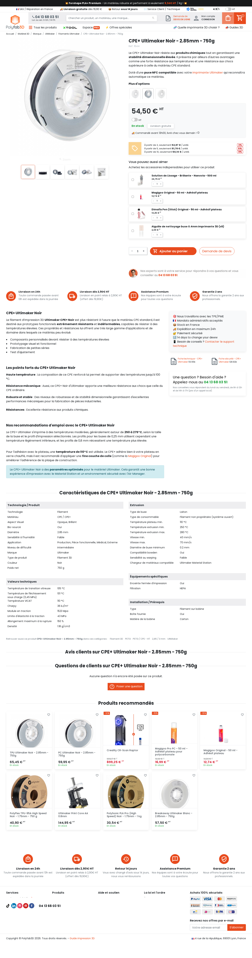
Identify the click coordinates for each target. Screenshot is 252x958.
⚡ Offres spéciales (118, 27)
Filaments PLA (60, 911)
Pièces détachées (63, 928)
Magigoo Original (139, 456)
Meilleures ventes (16, 911)
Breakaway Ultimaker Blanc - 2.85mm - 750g (173, 815)
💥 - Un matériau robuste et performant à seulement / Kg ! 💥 (126, 3)
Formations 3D (15, 919)
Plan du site (151, 919)
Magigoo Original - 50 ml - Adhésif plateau (220, 752)
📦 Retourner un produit (112, 907)
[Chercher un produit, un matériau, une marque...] (111, 18)
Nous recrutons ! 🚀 (156, 915)
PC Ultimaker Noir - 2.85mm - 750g (76, 754)
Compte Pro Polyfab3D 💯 (22, 902)
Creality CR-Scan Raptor (122, 750)
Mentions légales (154, 907)
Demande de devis (217, 251)
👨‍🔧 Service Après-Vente (112, 911)
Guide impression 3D (82, 952)
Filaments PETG (61, 915)
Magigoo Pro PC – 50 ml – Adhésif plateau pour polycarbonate (171, 751)
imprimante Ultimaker (207, 73)
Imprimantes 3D (62, 898)
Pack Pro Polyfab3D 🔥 (19, 898)
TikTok (7, 942)
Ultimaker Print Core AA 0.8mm (73, 815)
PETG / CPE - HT (141, 638)
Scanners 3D (59, 902)
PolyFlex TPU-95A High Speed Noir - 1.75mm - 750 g (28, 815)
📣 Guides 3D (234, 27)
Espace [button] (91, 27)
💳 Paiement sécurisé (111, 902)
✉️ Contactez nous (109, 919)
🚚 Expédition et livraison (113, 898)
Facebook (31, 942)
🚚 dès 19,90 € (81, 9)
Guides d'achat (15, 907)
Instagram (19, 942)
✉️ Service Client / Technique (162, 9)
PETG (128, 638)
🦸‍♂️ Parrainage (106, 915)
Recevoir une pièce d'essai (22, 923)
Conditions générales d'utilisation (164, 902)
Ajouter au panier (170, 251)
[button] (70, 27)
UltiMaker (172, 638)
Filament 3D (116, 638)
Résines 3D (58, 919)
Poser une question (126, 686)
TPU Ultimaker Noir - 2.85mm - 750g (29, 754)
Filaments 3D (60, 907)
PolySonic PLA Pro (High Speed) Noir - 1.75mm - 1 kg (124, 815)
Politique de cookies (156, 911)
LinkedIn (13, 942)
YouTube (25, 942)
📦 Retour (123, 9)
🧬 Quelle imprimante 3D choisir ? (196, 27)
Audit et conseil (15, 915)
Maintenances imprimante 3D (24, 928)
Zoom (65, 159)
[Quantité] (137, 250)
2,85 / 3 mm (158, 638)
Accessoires (59, 923)
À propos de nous (154, 898)
